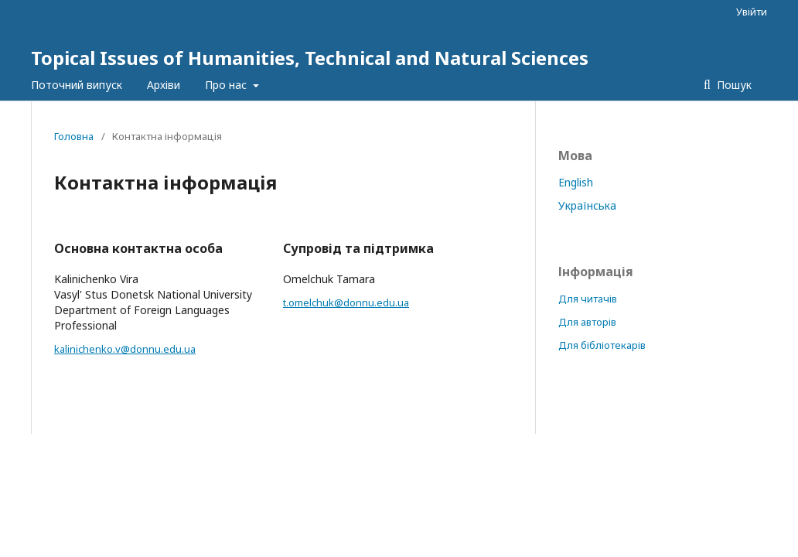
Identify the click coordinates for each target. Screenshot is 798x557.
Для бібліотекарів (602, 345)
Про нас (227, 84)
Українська (587, 205)
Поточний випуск (76, 84)
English (575, 182)
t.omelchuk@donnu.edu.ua (346, 302)
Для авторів (587, 322)
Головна (74, 136)
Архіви (163, 84)
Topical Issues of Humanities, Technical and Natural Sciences (309, 57)
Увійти (751, 12)
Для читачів (587, 299)
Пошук (733, 84)
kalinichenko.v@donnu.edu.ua (125, 349)
